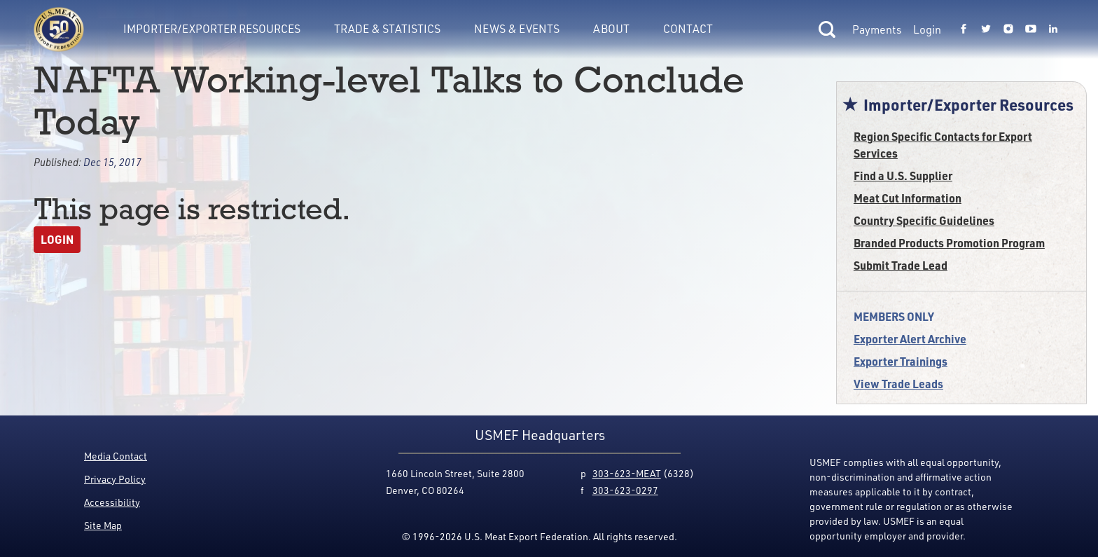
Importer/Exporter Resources (211, 29)
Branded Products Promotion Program (949, 242)
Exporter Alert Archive (910, 338)
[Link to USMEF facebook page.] (963, 29)
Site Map (103, 525)
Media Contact (115, 456)
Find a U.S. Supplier (903, 175)
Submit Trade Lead (900, 265)
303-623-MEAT (626, 473)
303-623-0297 (625, 490)
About (611, 29)
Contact (688, 29)
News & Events (517, 29)
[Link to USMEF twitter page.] (986, 29)
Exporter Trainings (900, 361)
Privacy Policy (115, 479)
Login (927, 29)
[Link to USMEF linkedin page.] (1053, 29)
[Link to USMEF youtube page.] (1030, 29)
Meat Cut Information (907, 198)
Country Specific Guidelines (924, 220)
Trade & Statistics (387, 29)
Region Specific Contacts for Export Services (943, 144)
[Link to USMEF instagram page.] (1008, 29)
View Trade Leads (898, 383)
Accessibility (112, 502)
